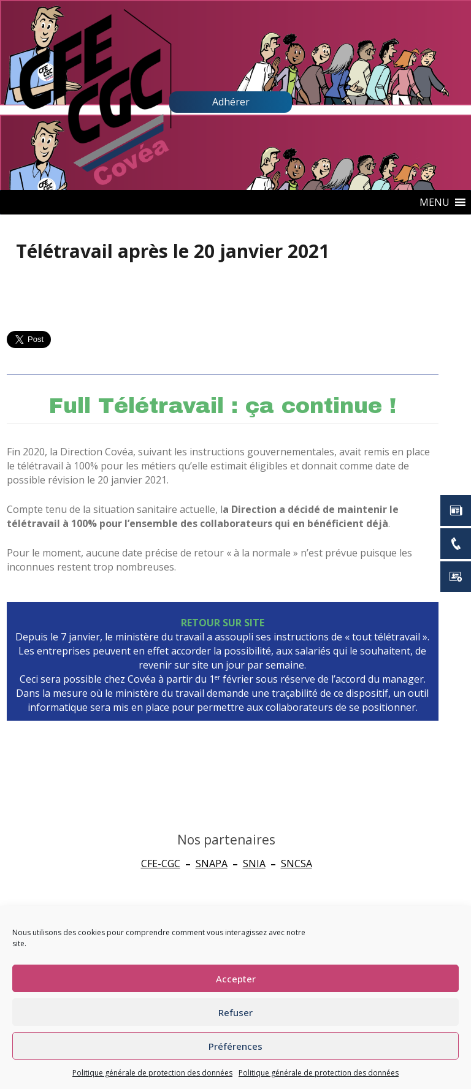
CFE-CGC (160, 863)
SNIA (254, 863)
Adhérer (231, 101)
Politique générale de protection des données (152, 1073)
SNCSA (296, 863)
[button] (434, 202)
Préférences (235, 1046)
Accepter (236, 979)
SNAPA (212, 863)
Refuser (235, 1012)
